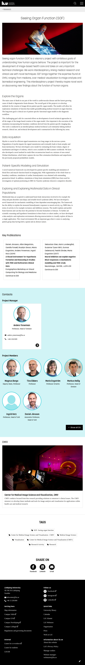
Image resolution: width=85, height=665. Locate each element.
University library (50, 610)
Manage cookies (49, 651)
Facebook (49, 591)
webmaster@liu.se (50, 657)
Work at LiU (48, 635)
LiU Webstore (49, 622)
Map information (10, 610)
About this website (50, 642)
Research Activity (37, 544)
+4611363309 (12, 339)
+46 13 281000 (12, 600)
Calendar (47, 614)
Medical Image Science (67, 535)
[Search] (75, 3)
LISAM (7, 652)
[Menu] (81, 3)
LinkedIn (49, 600)
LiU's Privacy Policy (51, 646)
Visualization (19, 540)
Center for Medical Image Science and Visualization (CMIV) (51, 540)
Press (45, 631)
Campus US (8, 618)
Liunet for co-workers (12, 643)
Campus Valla (9, 614)
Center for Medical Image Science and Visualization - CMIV (32, 535)
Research (7, 9)
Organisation (48, 627)
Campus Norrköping (11, 622)
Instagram (49, 595)
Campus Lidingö (10, 627)
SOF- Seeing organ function (43, 530)
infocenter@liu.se (13, 597)
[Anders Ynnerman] (22, 345)
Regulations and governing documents (18, 631)
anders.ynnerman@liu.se (16, 335)
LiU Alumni (48, 618)
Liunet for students (11, 648)
